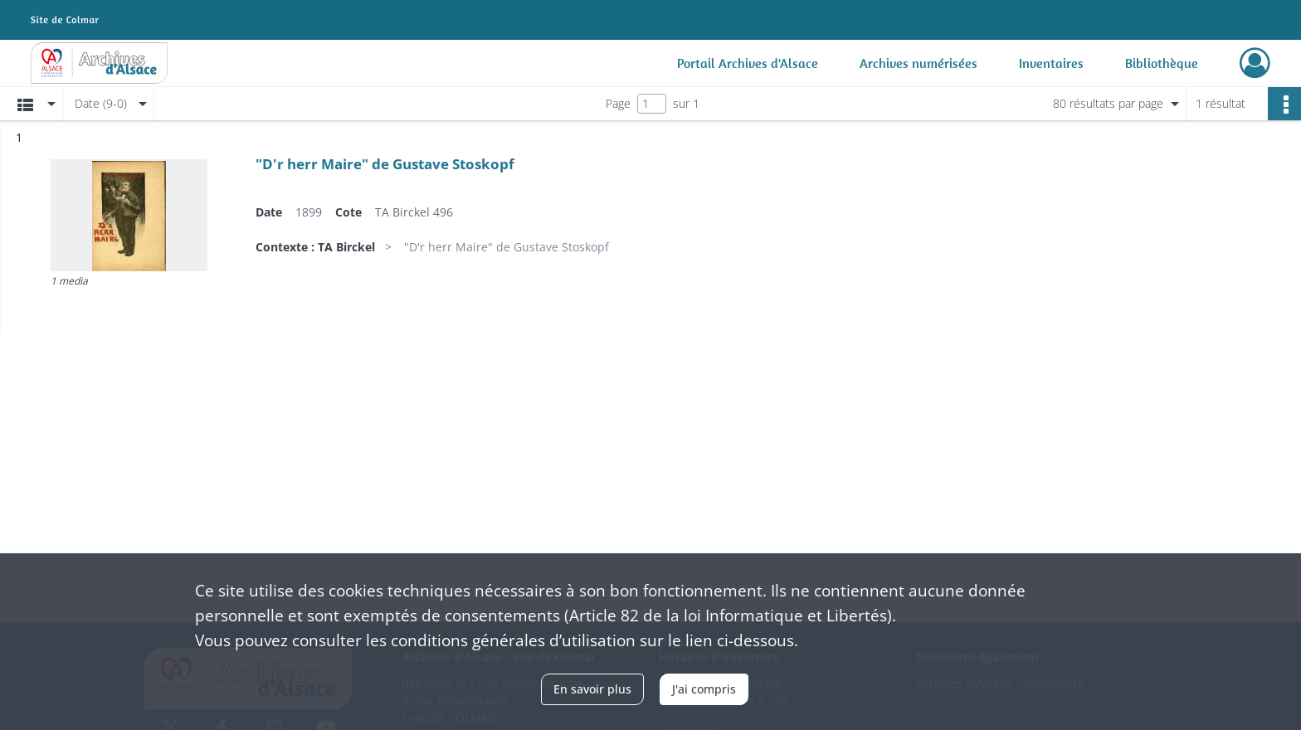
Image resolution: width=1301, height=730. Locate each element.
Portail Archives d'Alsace (747, 63)
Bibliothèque (1161, 63)
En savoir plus (592, 689)
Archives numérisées (918, 63)
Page (618, 103)
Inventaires (1051, 63)
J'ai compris (704, 689)
